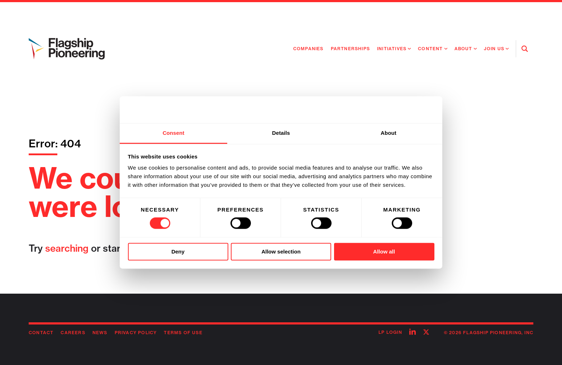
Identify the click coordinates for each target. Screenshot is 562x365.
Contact (41, 332)
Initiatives (391, 48)
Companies (308, 48)
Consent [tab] (174, 133)
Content (430, 48)
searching (67, 248)
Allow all (384, 251)
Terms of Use (183, 332)
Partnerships (350, 48)
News (100, 332)
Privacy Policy (136, 332)
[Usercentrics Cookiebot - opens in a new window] (403, 109)
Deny (178, 251)
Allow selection (280, 251)
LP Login (390, 332)
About (463, 48)
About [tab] (388, 133)
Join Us (494, 48)
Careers (73, 332)
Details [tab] (281, 133)
